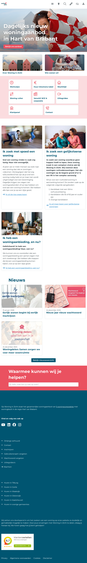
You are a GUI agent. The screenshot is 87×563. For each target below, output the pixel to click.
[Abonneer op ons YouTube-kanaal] (3, 425)
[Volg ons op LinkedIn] (8, 425)
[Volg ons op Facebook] (14, 425)
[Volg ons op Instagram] (19, 425)
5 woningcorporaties (65, 407)
